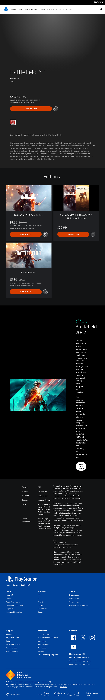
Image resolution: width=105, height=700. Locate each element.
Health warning (43, 644)
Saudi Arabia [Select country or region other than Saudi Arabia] (14, 694)
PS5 (20, 9)
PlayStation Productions (15, 605)
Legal (40, 694)
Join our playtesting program (80, 661)
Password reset (11, 648)
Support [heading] (9, 630)
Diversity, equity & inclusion (79, 605)
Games (13, 9)
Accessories (44, 9)
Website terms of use (59, 694)
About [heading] (8, 591)
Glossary (41, 651)
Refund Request (12, 651)
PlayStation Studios (13, 602)
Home (8, 585)
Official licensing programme (48, 654)
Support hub (10, 634)
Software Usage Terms (92, 694)
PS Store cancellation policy (48, 637)
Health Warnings (59, 542)
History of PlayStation (14, 612)
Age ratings (42, 641)
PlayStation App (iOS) (77, 654)
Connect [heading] (73, 630)
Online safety (74, 602)
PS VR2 (40, 602)
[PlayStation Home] (5, 9)
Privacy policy (46, 694)
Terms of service (44, 634)
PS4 (26, 9)
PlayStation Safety (12, 637)
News (53, 9)
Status (8, 641)
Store (60, 9)
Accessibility (74, 598)
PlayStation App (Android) (79, 657)
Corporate (9, 609)
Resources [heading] (42, 630)
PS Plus (34, 9)
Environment (74, 595)
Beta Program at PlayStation (79, 664)
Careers (8, 598)
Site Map (70, 694)
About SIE (9, 595)
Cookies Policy (78, 694)
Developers (42, 648)
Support (69, 9)
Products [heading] (42, 591)
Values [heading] (72, 591)
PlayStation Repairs (13, 644)
